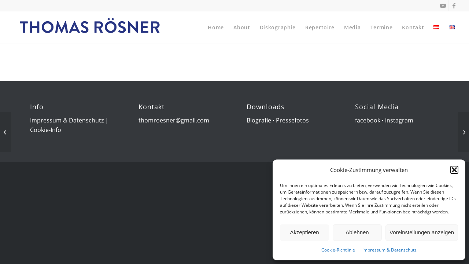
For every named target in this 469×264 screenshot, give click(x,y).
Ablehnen (357, 232)
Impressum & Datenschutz (389, 250)
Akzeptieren (304, 232)
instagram (399, 120)
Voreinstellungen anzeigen (421, 232)
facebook (367, 120)
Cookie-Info (45, 130)
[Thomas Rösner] (90, 27)
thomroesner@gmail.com (174, 120)
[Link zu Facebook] (453, 5)
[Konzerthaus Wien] (463, 132)
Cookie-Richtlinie (338, 250)
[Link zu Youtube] (442, 5)
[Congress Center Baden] (5, 132)
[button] (454, 169)
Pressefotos (292, 120)
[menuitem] (216, 27)
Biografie (259, 120)
